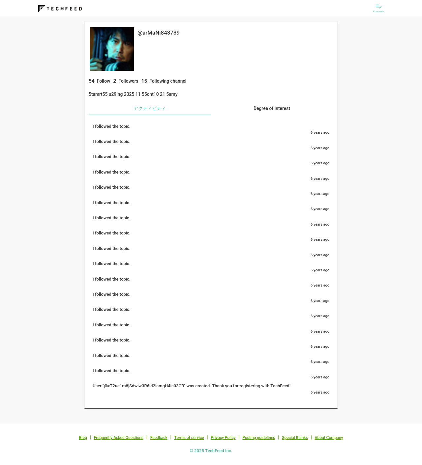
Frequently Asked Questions (118, 437)
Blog (83, 437)
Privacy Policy (223, 437)
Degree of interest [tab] (272, 108)
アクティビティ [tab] (150, 108)
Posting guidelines (258, 437)
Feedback (158, 437)
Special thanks (295, 437)
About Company (329, 437)
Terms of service (189, 437)
